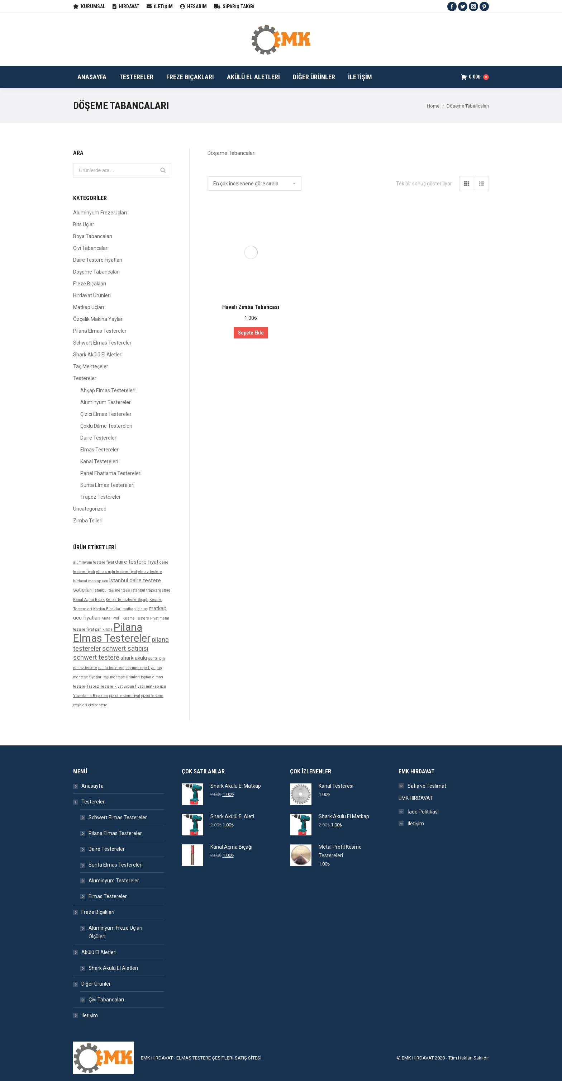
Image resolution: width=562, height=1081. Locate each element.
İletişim (89, 1015)
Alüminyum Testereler (105, 402)
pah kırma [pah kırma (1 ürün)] (104, 629)
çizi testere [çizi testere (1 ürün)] (98, 705)
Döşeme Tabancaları (96, 272)
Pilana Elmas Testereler (100, 331)
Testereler (84, 378)
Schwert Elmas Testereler (102, 343)
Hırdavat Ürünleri (92, 295)
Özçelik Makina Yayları (98, 319)
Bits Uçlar (83, 224)
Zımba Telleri (88, 520)
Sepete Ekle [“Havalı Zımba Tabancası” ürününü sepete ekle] (251, 333)
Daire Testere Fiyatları (97, 260)
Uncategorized (89, 509)
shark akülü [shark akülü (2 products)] (133, 658)
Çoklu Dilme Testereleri (106, 426)
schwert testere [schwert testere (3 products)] (96, 658)
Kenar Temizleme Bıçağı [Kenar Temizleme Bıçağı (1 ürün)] (127, 599)
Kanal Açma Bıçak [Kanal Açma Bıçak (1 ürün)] (89, 599)
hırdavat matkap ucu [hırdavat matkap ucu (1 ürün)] (90, 581)
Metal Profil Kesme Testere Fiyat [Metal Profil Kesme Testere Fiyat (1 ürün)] (129, 618)
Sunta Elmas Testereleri (107, 485)
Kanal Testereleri (99, 461)
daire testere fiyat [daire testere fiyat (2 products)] (136, 562)
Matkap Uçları (88, 307)
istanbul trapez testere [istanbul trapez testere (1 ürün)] (151, 590)
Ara (163, 170)
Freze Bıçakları (89, 283)
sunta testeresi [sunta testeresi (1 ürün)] (111, 667)
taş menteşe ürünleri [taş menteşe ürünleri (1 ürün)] (122, 677)
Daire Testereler (98, 438)
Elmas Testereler (99, 449)
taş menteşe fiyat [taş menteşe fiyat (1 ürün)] (140, 667)
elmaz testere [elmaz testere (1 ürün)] (150, 571)
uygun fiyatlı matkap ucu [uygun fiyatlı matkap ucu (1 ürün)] (145, 686)
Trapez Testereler (100, 497)
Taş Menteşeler (90, 366)
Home (433, 106)
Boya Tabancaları (92, 236)
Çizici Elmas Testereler (106, 414)
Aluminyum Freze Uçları (100, 212)
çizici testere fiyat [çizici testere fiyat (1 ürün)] (124, 695)
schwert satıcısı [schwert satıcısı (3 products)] (125, 649)
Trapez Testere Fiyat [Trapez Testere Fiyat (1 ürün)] (104, 686)
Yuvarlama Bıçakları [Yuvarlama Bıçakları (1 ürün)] (90, 695)
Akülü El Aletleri (98, 952)
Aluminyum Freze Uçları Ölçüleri (115, 932)
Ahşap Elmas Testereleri (107, 390)
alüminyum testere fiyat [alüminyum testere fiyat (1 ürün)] (93, 562)
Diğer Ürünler (96, 984)
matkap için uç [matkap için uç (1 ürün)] (135, 609)
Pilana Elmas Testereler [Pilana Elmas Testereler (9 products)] (112, 632)
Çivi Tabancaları (91, 248)
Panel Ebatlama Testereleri (111, 473)
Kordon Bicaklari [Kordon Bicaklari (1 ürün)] (107, 609)
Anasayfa (92, 786)
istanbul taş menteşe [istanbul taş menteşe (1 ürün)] (112, 590)
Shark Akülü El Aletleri (98, 354)
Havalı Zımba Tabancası (250, 307)
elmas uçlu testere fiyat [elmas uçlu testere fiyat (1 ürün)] (116, 571)
